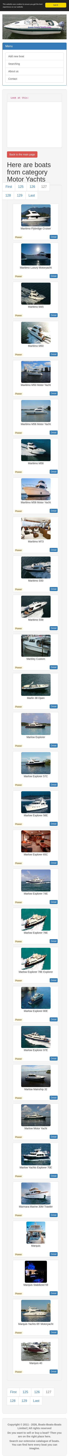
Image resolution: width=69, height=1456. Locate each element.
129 (19, 195)
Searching (14, 63)
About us (13, 71)
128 (8, 195)
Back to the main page (22, 154)
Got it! (55, 5)
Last (32, 195)
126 (32, 186)
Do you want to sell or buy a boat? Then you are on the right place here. (34, 1434)
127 (44, 186)
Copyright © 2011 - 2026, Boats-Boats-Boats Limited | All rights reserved (34, 1426)
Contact (12, 78)
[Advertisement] (34, 123)
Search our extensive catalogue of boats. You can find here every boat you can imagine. (34, 1445)
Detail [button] (53, 237)
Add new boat (16, 56)
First (9, 186)
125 (21, 186)
